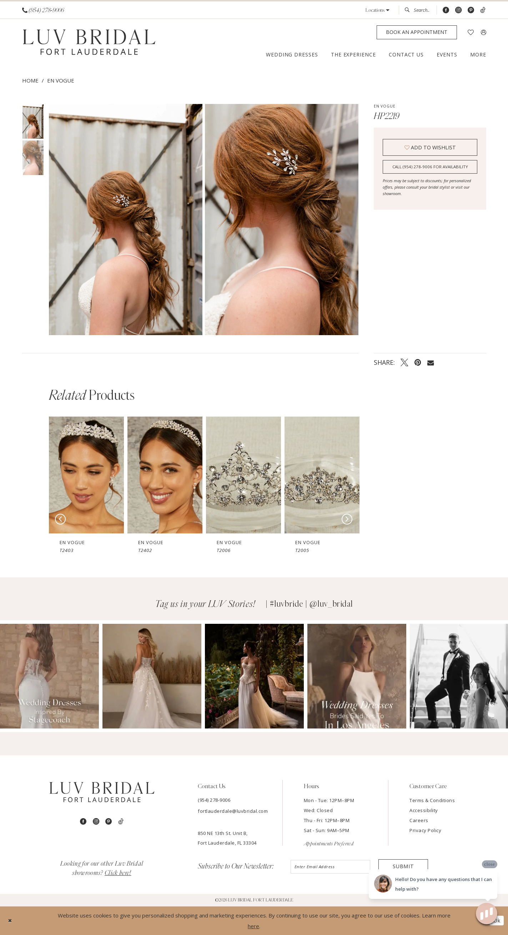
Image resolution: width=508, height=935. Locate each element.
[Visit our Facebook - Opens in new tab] (445, 10)
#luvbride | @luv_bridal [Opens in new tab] (311, 604)
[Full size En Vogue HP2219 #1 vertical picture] (282, 219)
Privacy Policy (425, 830)
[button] (377, 10)
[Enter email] (331, 867)
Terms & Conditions (432, 800)
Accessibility (423, 810)
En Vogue (60, 80)
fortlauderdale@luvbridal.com (233, 811)
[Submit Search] (409, 10)
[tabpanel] (124, 219)
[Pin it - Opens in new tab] (418, 362)
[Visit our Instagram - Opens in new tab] (458, 10)
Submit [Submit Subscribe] (403, 866)
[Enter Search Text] (417, 10)
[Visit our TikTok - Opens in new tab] (483, 10)
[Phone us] (43, 10)
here (253, 926)
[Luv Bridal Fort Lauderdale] (89, 43)
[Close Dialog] (10, 920)
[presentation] (86, 475)
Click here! (118, 873)
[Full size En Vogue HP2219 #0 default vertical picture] (125, 219)
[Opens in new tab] (49, 676)
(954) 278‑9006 (214, 800)
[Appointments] (417, 32)
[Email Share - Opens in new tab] (430, 362)
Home (30, 80)
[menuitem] (42, 10)
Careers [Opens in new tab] (418, 820)
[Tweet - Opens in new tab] (404, 362)
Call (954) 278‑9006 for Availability (430, 168)
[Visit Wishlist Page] (470, 32)
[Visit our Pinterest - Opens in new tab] (470, 10)
